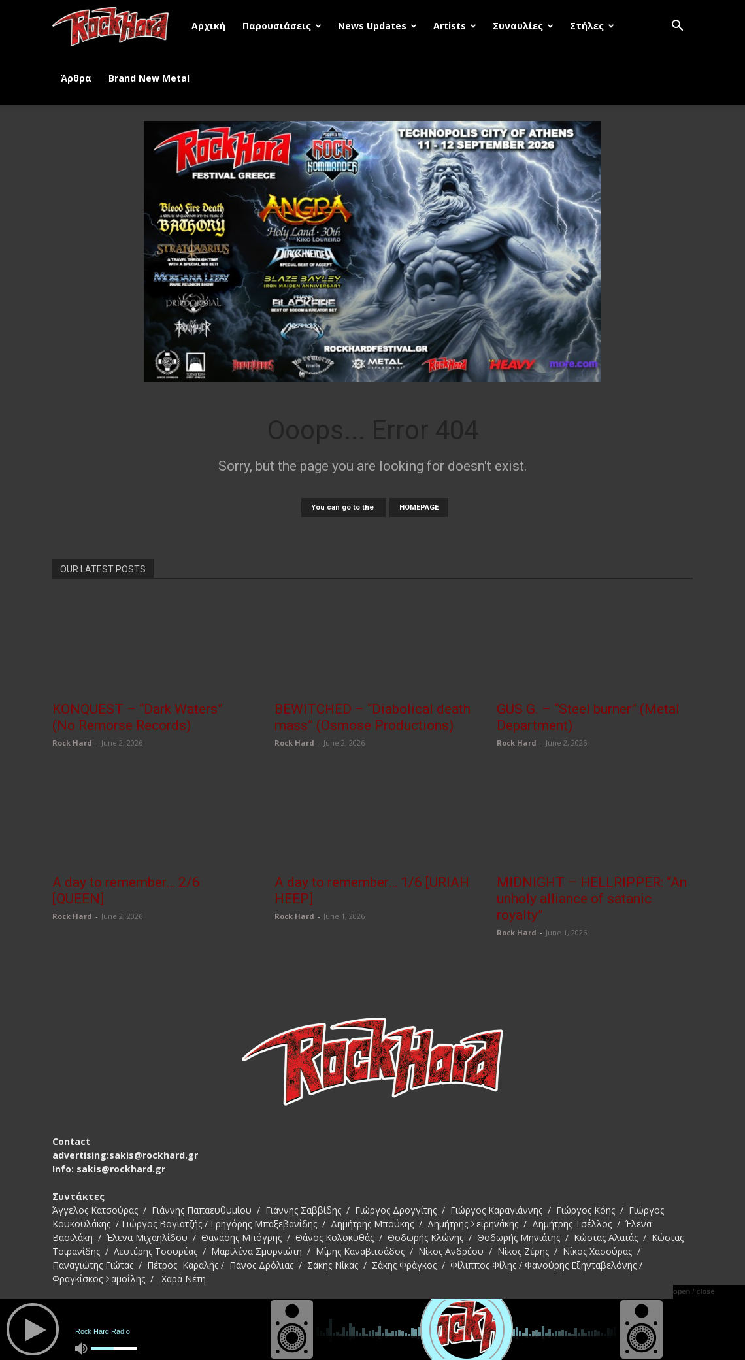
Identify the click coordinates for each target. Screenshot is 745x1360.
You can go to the (343, 507)
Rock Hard (72, 743)
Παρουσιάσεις (282, 26)
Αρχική (208, 26)
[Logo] (117, 26)
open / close (694, 1291)
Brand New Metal (149, 78)
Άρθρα (76, 78)
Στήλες (592, 26)
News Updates (377, 26)
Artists (454, 26)
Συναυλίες (523, 26)
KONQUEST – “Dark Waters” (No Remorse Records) (137, 717)
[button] (677, 27)
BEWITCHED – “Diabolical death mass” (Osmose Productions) (372, 717)
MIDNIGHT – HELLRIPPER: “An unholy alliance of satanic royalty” (592, 898)
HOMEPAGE (419, 507)
